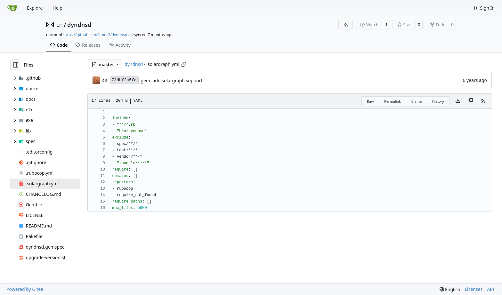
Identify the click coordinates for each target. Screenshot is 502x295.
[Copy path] (184, 64)
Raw (370, 101)
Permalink (392, 101)
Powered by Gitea (24, 289)
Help (57, 8)
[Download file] (458, 101)
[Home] (12, 8)
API (490, 289)
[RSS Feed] (345, 24)
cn (59, 24)
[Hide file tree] (15, 65)
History (438, 101)
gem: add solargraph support (172, 80)
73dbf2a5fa (124, 80)
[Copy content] (470, 101)
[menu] (450, 289)
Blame (416, 101)
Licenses (474, 289)
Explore (35, 8)
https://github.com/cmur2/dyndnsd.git (98, 34)
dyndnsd (79, 24)
